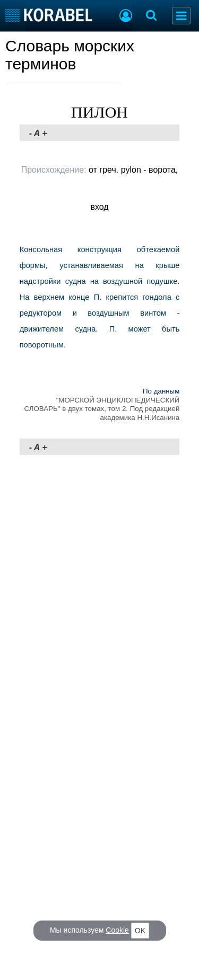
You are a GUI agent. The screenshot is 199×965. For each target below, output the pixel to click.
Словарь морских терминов (69, 55)
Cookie (117, 930)
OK (140, 930)
